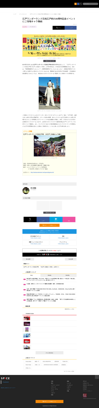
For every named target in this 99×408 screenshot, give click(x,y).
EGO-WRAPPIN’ (46, 361)
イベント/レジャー (23, 14)
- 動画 (68, 381)
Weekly (49, 275)
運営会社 (85, 381)
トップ (14, 14)
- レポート (69, 387)
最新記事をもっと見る (70, 309)
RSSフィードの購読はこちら (50, 225)
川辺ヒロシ (27, 368)
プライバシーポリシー (87, 391)
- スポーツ (53, 392)
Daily (31, 275)
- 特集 (68, 391)
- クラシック (53, 387)
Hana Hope (27, 364)
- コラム (68, 389)
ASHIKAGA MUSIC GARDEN (50, 364)
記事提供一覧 (86, 383)
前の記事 (26, 259)
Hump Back (27, 361)
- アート (52, 391)
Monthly (67, 275)
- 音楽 (52, 381)
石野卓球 (56, 361)
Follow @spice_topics (36, 238)
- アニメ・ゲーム (54, 389)
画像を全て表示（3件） (49, 60)
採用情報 (85, 387)
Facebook (6, 382)
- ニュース (69, 383)
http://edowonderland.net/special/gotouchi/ (42, 172)
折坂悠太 (63, 364)
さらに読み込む (54, 352)
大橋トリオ (36, 364)
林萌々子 (36, 361)
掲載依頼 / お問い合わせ (88, 385)
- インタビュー (70, 385)
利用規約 (85, 389)
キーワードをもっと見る (69, 371)
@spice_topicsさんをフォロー (8, 387)
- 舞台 (52, 383)
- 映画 (52, 394)
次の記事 (72, 259)
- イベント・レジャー (55, 385)
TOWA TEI (64, 361)
